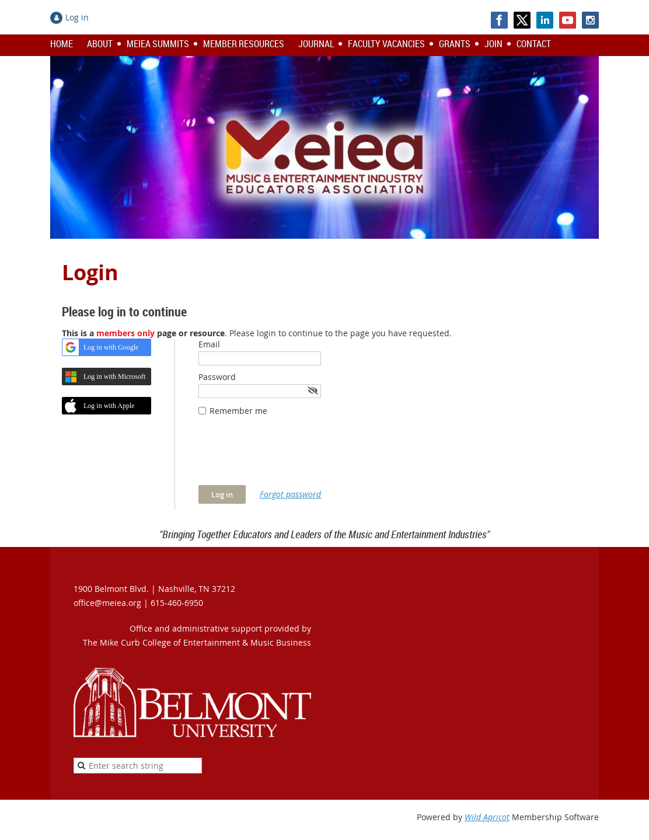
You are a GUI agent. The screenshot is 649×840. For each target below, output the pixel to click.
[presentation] (287, 456)
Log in (77, 17)
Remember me (238, 410)
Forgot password (290, 494)
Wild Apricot (487, 816)
